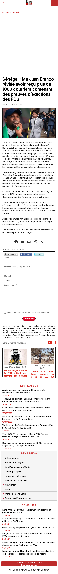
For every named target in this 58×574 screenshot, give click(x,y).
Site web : (8, 276)
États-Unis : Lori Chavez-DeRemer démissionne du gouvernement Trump (26, 511)
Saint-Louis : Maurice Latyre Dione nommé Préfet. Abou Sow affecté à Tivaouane (26, 409)
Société (15, 12)
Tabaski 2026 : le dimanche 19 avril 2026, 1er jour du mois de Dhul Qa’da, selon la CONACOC (26, 435)
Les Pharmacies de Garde (16, 467)
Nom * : (7, 258)
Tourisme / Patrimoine (14, 476)
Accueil (5, 12)
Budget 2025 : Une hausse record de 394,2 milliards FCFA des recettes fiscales (27, 534)
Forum (6, 489)
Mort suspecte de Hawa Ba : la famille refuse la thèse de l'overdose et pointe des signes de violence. (28, 552)
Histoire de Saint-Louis (14, 480)
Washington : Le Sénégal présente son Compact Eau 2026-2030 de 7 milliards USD (27, 426)
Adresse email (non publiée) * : (17, 267)
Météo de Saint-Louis (14, 493)
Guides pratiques (11, 471)
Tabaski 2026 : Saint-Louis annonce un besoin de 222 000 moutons (42, 373)
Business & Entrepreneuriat (16, 498)
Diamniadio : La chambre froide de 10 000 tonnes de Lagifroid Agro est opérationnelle (27, 444)
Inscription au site (29, 565)
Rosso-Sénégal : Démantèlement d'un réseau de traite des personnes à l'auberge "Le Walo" (28, 543)
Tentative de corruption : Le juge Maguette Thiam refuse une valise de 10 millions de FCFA (26, 400)
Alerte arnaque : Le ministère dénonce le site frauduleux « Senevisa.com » (23, 391)
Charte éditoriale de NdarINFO (29, 570)
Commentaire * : (11, 285)
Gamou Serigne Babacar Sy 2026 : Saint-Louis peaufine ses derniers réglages (15, 372)
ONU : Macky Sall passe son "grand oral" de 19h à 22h (28, 527)
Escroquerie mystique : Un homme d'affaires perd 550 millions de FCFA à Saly (28, 520)
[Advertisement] (27, 44)
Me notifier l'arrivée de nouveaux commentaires (28, 312)
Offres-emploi (10, 458)
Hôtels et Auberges (13, 462)
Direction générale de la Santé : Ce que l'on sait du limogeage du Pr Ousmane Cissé (26, 417)
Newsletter (9, 485)
